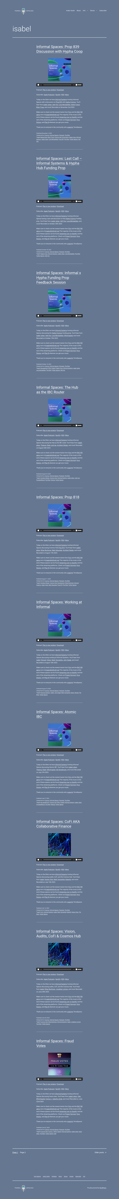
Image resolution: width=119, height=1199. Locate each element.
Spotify (58, 95)
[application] (59, 84)
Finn (69, 112)
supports (70, 127)
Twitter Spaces (74, 139)
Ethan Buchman (46, 550)
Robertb (68, 879)
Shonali (43, 660)
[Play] (38, 85)
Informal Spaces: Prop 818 (57, 497)
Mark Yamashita (57, 660)
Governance (65, 137)
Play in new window (49, 90)
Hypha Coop (72, 137)
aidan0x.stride (57, 1099)
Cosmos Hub (58, 137)
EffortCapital (68, 336)
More (67, 95)
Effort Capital (51, 368)
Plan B (47, 122)
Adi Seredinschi (61, 770)
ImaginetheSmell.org (52, 115)
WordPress (103, 1188)
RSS (62, 95)
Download (60, 90)
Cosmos (47, 135)
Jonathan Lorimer (62, 989)
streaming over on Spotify (68, 117)
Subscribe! (103, 10)
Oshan (49, 660)
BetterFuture (44, 137)
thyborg (53, 480)
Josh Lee (77, 478)
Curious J (49, 1099)
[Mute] (76, 85)
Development (44, 368)
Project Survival (70, 120)
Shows (92, 10)
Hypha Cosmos (71, 102)
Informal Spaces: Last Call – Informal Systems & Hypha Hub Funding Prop (59, 163)
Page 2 (23, 1152)
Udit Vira (55, 105)
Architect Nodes (62, 445)
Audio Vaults (70, 10)
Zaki (79, 1096)
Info (84, 10)
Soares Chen (49, 879)
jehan (50, 105)
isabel (45, 105)
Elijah (49, 445)
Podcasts (61, 135)
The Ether (67, 135)
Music (79, 10)
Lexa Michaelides (64, 105)
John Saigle (67, 660)
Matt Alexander (57, 550)
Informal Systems (61, 99)
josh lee (53, 445)
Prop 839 (59, 102)
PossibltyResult (40, 480)
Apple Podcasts (49, 95)
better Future (75, 105)
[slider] (57, 84)
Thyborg (43, 445)
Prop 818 (62, 548)
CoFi (42, 912)
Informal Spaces (54, 135)
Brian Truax (40, 107)
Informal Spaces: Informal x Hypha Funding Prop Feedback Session (58, 277)
